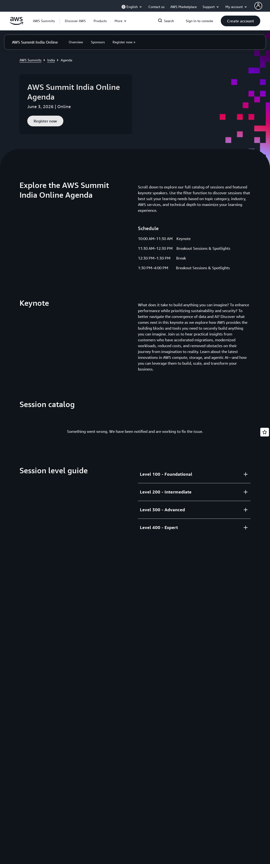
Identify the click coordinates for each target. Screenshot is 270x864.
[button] (75, 21)
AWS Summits (30, 60)
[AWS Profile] (258, 6)
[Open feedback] (264, 432)
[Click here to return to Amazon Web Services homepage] (16, 24)
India (51, 60)
